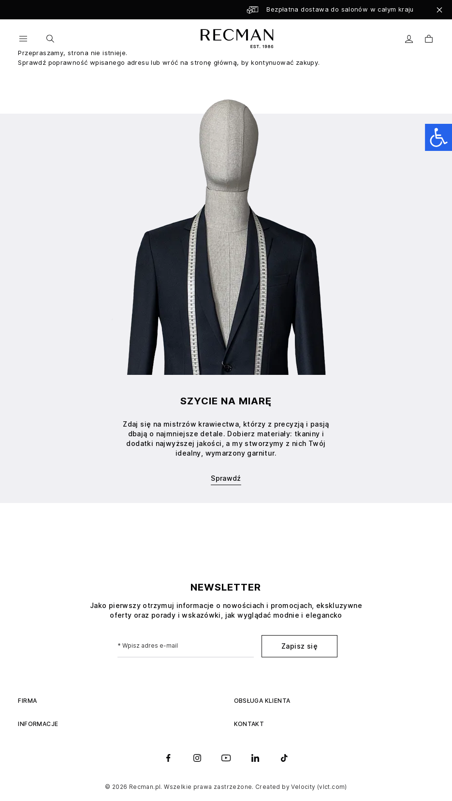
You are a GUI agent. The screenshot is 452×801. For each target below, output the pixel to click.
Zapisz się (299, 646)
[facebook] (168, 758)
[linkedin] (255, 758)
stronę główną (213, 62)
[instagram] (197, 758)
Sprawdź (226, 478)
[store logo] (235, 38)
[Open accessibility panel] (438, 137)
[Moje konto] (409, 39)
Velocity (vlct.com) (319, 786)
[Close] (439, 10)
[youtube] (226, 758)
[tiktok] (284, 758)
